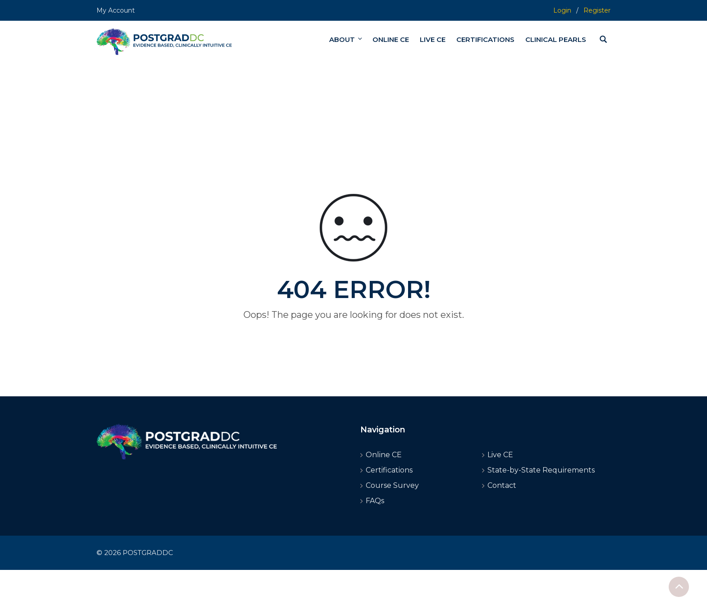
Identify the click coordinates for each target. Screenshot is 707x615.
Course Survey (392, 485)
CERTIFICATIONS (485, 39)
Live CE (500, 454)
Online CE (384, 454)
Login (562, 10)
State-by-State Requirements (541, 470)
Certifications (389, 470)
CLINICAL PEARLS (555, 39)
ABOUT (346, 39)
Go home (353, 331)
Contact (501, 485)
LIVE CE (432, 39)
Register (597, 10)
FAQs (375, 500)
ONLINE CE (390, 39)
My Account (115, 10)
